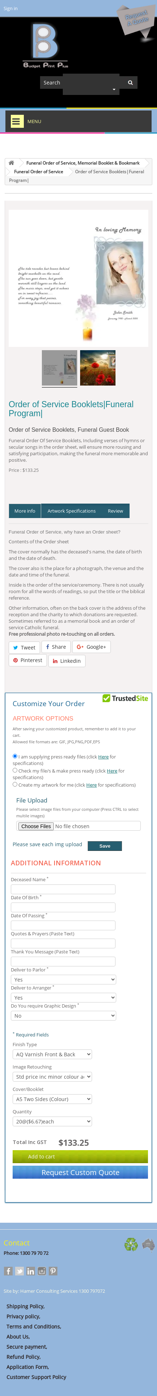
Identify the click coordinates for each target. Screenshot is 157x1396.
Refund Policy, (22, 1356)
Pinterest (27, 660)
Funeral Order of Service (38, 172)
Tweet (24, 647)
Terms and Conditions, (32, 1326)
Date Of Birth (26, 897)
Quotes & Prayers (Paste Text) (42, 933)
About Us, (17, 1336)
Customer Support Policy (35, 1377)
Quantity (23, 1111)
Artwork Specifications (72, 511)
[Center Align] (130, 82)
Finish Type (25, 1044)
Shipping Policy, (24, 1306)
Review (115, 511)
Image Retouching (33, 1067)
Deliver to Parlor (30, 969)
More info (24, 511)
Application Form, (26, 1367)
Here (103, 756)
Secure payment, (25, 1346)
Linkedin (67, 660)
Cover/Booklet (29, 1089)
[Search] (89, 82)
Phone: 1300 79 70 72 (26, 1253)
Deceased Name (30, 879)
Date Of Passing (29, 915)
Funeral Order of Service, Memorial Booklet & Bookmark (82, 163)
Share (56, 646)
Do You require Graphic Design (45, 1006)
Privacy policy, (22, 1316)
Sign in (11, 8)
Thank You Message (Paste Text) (45, 951)
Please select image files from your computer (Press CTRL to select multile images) (77, 812)
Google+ (91, 646)
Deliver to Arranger (32, 987)
